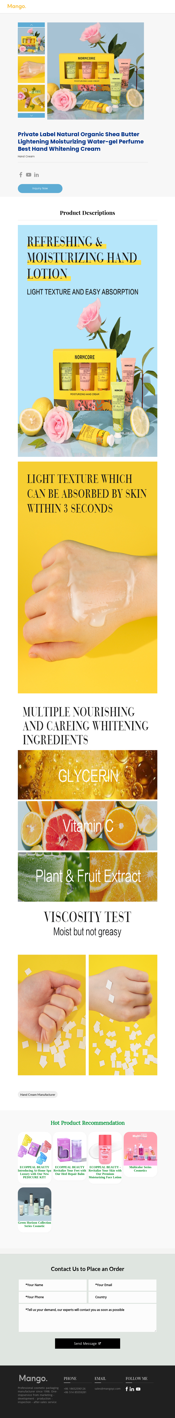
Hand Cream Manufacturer (37, 1094)
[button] (31, 24)
